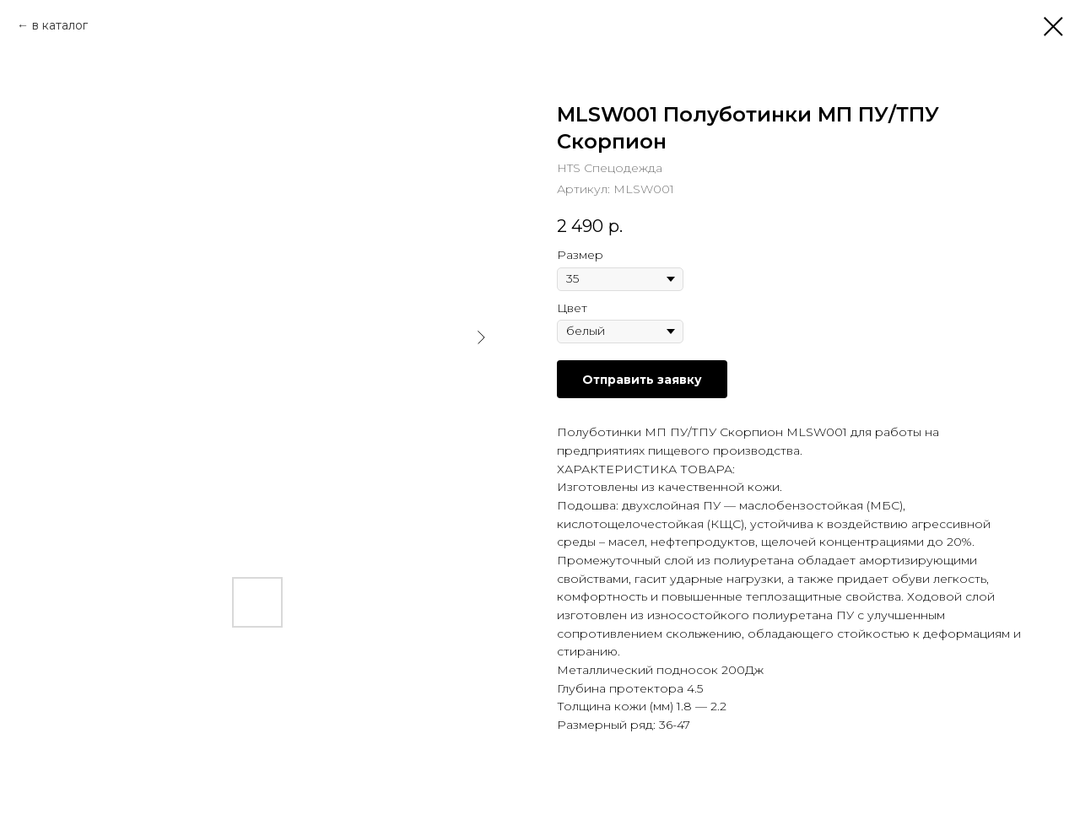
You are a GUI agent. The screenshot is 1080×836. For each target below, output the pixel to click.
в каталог (60, 25)
